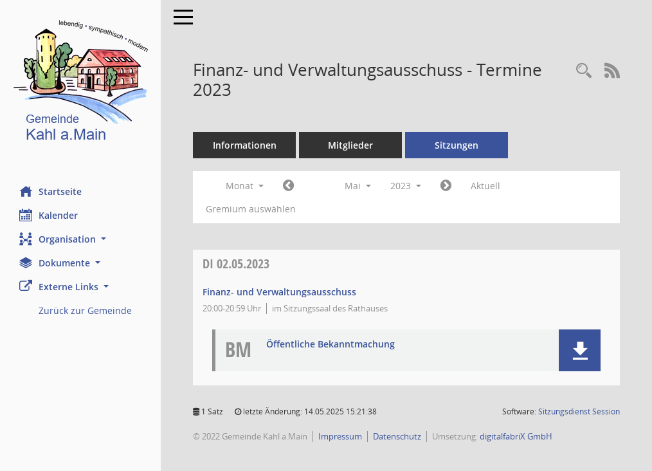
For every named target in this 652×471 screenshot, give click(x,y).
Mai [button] (358, 186)
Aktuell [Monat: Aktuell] (485, 186)
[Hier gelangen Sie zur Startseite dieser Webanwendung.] (80, 83)
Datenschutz (397, 436)
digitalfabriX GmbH (516, 436)
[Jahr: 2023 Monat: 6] (446, 186)
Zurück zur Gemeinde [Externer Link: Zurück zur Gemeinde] (85, 310)
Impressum (340, 436)
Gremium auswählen (251, 209)
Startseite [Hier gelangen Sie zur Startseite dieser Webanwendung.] (50, 191)
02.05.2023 (236, 263)
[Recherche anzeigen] (584, 71)
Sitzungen (456, 145)
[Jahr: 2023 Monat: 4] (288, 186)
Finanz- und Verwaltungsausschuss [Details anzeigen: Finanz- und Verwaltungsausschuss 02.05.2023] (279, 292)
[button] (80, 239)
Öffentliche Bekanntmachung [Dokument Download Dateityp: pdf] (330, 344)
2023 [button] (405, 186)
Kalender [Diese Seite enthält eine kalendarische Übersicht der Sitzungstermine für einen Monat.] (48, 214)
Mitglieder (350, 145)
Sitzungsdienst (579, 411)
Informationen (244, 145)
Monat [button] (245, 186)
